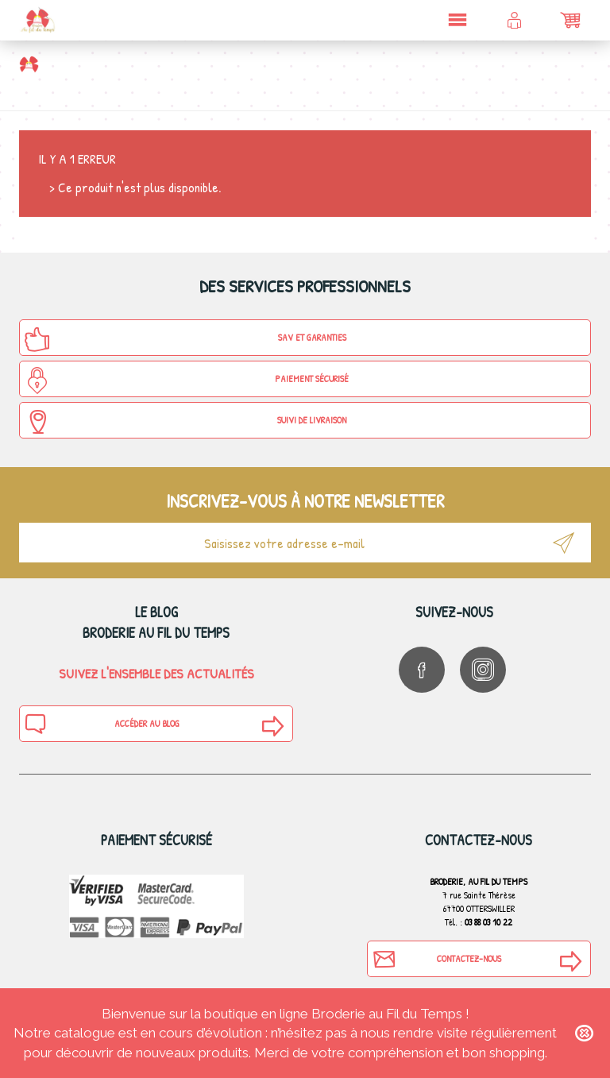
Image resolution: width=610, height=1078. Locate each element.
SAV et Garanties (185, 339)
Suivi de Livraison (185, 421)
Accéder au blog (102, 724)
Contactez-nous (437, 959)
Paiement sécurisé (186, 380)
